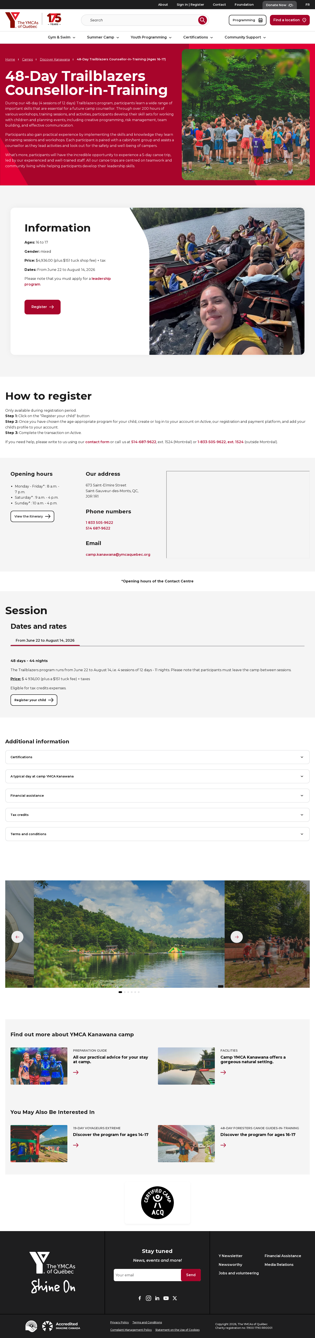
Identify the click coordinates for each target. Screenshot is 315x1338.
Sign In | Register (190, 5)
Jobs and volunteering (239, 1273)
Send (191, 1275)
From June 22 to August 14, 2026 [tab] (45, 641)
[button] (120, 992)
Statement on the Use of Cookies (177, 1329)
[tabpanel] (157, 682)
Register (43, 307)
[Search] (143, 20)
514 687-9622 (98, 529)
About (163, 5)
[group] (129, 936)
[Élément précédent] (17, 937)
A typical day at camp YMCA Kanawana (157, 776)
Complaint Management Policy (131, 1329)
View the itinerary (32, 516)
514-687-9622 (143, 442)
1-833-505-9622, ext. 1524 (221, 442)
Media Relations (279, 1265)
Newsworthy (230, 1265)
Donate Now (279, 5)
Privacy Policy (119, 1322)
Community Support (246, 37)
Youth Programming (152, 37)
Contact (219, 5)
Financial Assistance (283, 1256)
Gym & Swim (62, 37)
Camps (27, 59)
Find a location (289, 20)
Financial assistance (157, 796)
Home (10, 59)
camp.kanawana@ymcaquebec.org (118, 555)
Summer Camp (103, 37)
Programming (247, 20)
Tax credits (157, 815)
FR (308, 5)
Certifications (198, 37)
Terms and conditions (157, 834)
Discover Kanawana (55, 59)
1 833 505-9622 (99, 523)
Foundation (244, 5)
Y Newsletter (231, 1256)
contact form (97, 442)
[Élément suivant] (237, 937)
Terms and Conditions (147, 1322)
